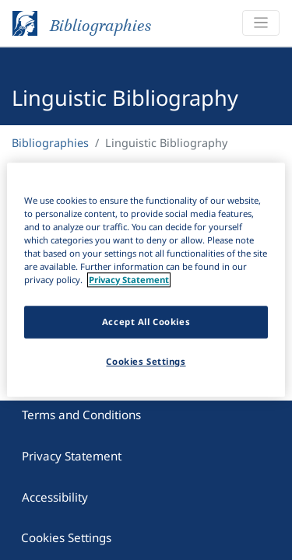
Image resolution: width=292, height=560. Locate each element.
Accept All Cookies (146, 322)
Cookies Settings (66, 533)
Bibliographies (50, 142)
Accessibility (55, 493)
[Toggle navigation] (261, 23)
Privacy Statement (71, 452)
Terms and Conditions (81, 410)
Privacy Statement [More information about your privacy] (129, 280)
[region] (145, 280)
